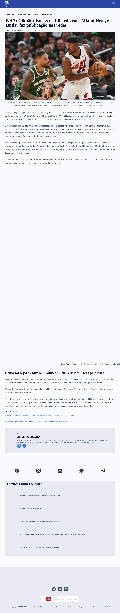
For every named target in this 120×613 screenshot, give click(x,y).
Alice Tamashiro (28, 436)
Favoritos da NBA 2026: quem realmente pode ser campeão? (40, 521)
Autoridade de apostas (96, 607)
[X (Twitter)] (38, 470)
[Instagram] (66, 589)
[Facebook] (17, 470)
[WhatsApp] (81, 470)
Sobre (30, 607)
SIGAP (107, 607)
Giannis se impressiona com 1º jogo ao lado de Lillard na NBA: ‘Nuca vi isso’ (42, 421)
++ (6, 421)
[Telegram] (103, 470)
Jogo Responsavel (81, 607)
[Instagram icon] (24, 446)
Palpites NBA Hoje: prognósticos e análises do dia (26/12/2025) (40, 495)
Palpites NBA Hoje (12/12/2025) (30, 508)
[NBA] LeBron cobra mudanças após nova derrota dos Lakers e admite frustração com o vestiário (52, 534)
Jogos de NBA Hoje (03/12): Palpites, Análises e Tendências (39, 547)
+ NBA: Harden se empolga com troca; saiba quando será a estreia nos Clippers (40, 415)
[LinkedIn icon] (19, 446)
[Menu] (113, 3)
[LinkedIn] (60, 470)
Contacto (71, 607)
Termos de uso (61, 607)
